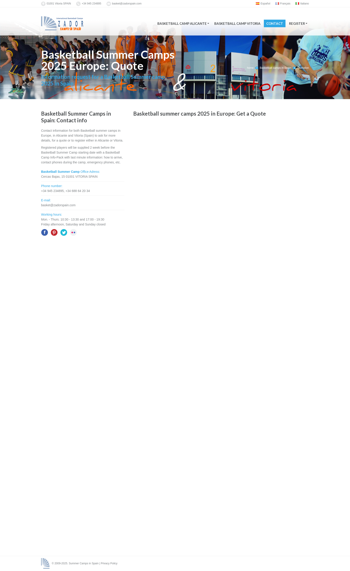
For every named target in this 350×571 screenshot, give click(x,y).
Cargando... (218, 333)
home (250, 67)
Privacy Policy (109, 563)
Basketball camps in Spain (275, 67)
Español (263, 3)
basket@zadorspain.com (127, 3)
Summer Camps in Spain (83, 563)
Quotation (303, 67)
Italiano (302, 3)
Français (282, 3)
